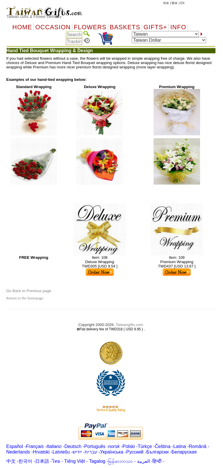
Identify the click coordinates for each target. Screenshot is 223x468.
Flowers (90, 27)
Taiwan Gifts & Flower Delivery (34, 16)
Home (22, 27)
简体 (166, 3)
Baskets (125, 27)
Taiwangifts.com (129, 325)
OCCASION (53, 27)
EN (182, 3)
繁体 (174, 3)
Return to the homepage (25, 298)
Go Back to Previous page (28, 291)
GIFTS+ (155, 27)
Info (178, 27)
